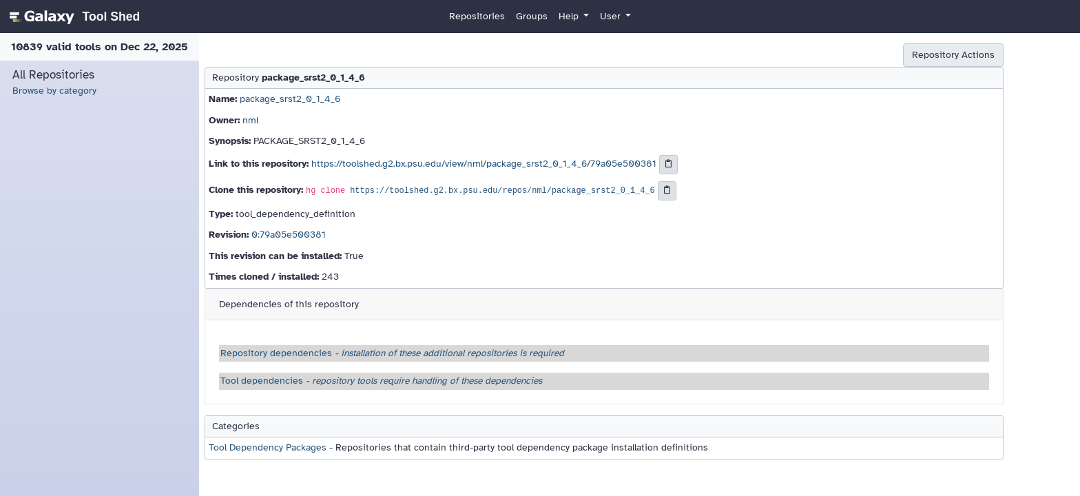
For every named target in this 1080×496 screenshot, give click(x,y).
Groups (532, 16)
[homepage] (73, 16)
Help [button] (570, 16)
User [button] (611, 16)
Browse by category (54, 90)
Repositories (477, 16)
